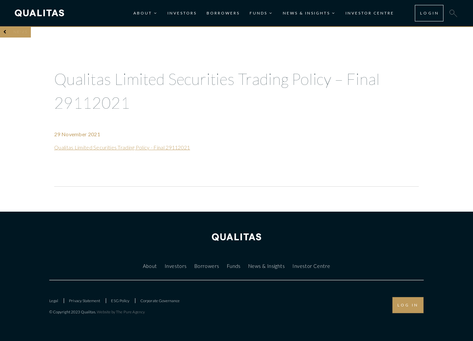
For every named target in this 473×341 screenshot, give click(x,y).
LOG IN (407, 304)
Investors (182, 13)
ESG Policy (120, 300)
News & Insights (306, 13)
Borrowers (223, 13)
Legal (53, 300)
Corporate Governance (160, 300)
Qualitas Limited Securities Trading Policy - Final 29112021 (122, 147)
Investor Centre (370, 13)
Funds (258, 13)
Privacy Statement (84, 300)
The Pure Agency (130, 311)
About (142, 13)
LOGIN (429, 13)
